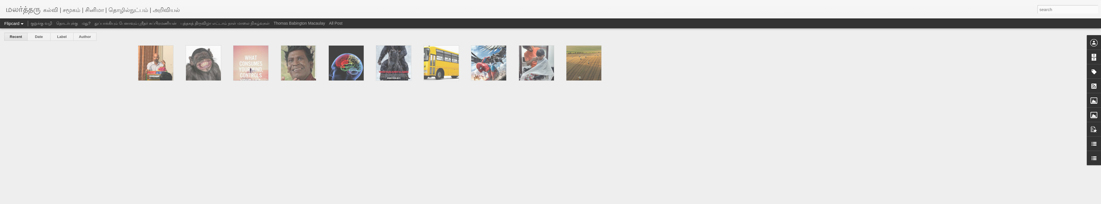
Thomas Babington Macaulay (299, 23)
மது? (86, 23)
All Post (335, 23)
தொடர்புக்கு (67, 23)
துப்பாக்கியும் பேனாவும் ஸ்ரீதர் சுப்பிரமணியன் (136, 23)
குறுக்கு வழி (41, 23)
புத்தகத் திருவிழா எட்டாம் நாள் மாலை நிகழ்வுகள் (225, 23)
